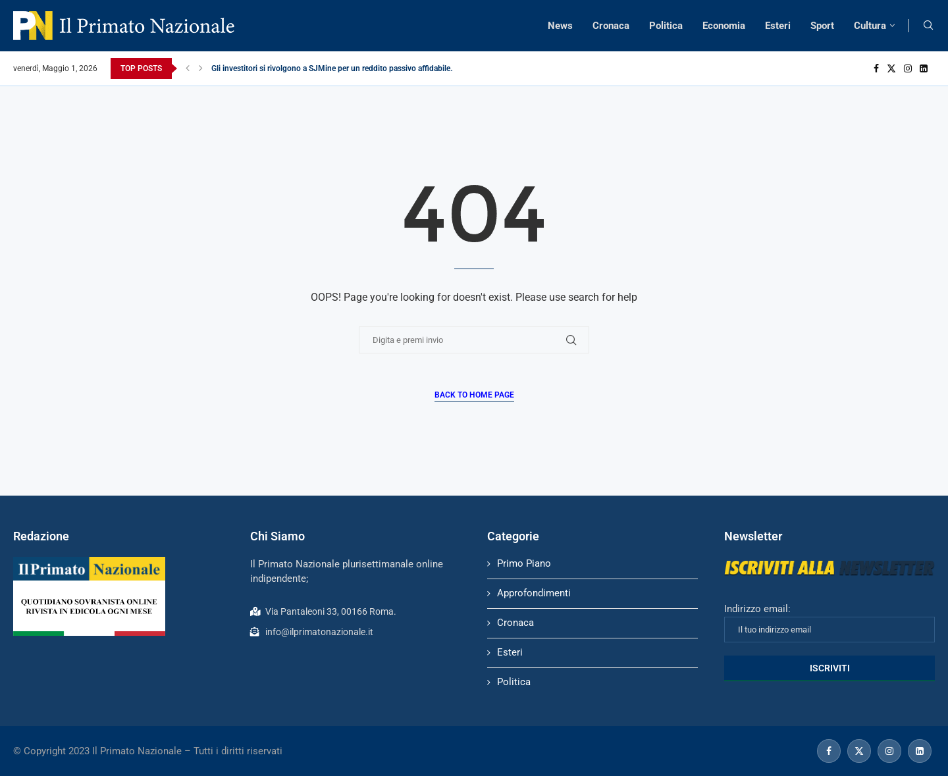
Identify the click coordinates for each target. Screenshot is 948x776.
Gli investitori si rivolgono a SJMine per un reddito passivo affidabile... (333, 68)
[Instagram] (907, 68)
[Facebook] (876, 68)
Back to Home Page (474, 395)
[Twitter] (891, 68)
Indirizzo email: (829, 622)
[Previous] (187, 68)
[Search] (928, 25)
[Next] (201, 68)
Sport (822, 26)
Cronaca (610, 26)
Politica (666, 26)
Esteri (778, 26)
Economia (723, 26)
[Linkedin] (923, 68)
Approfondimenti (534, 593)
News (560, 26)
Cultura (870, 26)
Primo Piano (524, 563)
